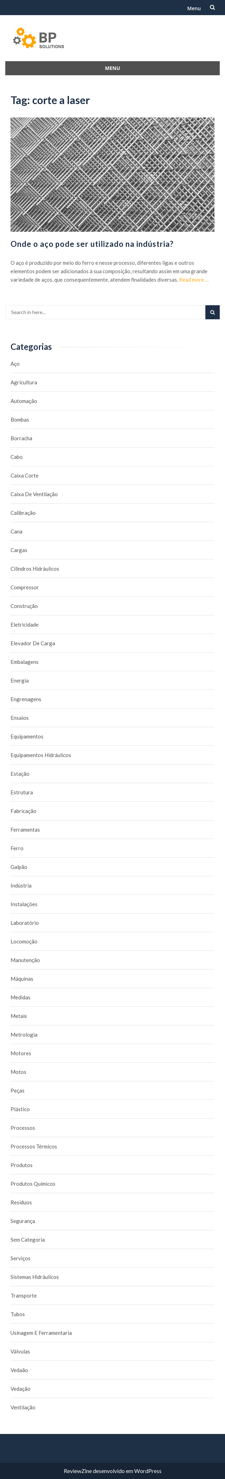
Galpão (19, 867)
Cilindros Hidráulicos (35, 568)
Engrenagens (26, 699)
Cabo (17, 457)
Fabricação (23, 811)
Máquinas (22, 978)
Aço (15, 363)
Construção (24, 606)
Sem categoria (28, 1239)
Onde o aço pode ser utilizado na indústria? (92, 244)
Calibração (23, 513)
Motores (21, 1053)
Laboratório (25, 923)
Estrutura (22, 792)
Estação (20, 773)
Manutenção (25, 960)
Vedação (20, 1388)
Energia (20, 680)
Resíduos (21, 1202)
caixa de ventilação (34, 494)
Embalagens (25, 662)
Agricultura (24, 382)
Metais (19, 1016)
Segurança (23, 1221)
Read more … (194, 279)
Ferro (17, 848)
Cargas (19, 550)
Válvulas (20, 1351)
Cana (16, 531)
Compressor (25, 587)
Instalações (24, 904)
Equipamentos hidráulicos (41, 755)
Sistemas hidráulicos (35, 1277)
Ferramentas (25, 829)
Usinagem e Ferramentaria (41, 1333)
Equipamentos (27, 736)
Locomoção (24, 941)
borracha (21, 438)
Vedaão (19, 1370)
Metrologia (24, 1034)
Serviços (20, 1258)
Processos (23, 1128)
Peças (18, 1090)
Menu (194, 8)
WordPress (148, 1470)
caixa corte (25, 475)
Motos (18, 1072)
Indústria (21, 885)
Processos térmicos (34, 1146)
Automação (24, 401)
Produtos (22, 1165)
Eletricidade (25, 624)
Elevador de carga (33, 643)
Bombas (20, 419)
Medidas (20, 997)
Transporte (24, 1295)
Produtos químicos (33, 1183)
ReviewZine (78, 1470)
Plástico (20, 1109)
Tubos (18, 1314)
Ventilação (23, 1407)
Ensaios (20, 718)
